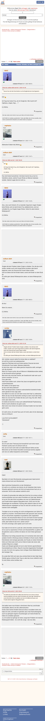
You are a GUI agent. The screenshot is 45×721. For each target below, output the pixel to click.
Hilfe (5, 712)
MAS (6, 71)
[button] (40, 2)
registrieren (34, 8)
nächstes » (40, 59)
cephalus (8, 126)
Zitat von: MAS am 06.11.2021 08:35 (12, 160)
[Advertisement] (22, 46)
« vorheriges (33, 59)
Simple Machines (22, 679)
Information (8, 719)
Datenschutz (24, 714)
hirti (6, 460)
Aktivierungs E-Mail (23, 10)
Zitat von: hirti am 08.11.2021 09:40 (12, 591)
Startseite (7, 710)
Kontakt (22, 710)
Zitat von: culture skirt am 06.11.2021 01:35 (14, 87)
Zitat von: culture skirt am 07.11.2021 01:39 (14, 343)
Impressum (24, 712)
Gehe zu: (41, 669)
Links (5, 714)
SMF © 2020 (15, 679)
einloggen (24, 8)
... (8, 61)
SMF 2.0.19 (10, 679)
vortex (7, 328)
